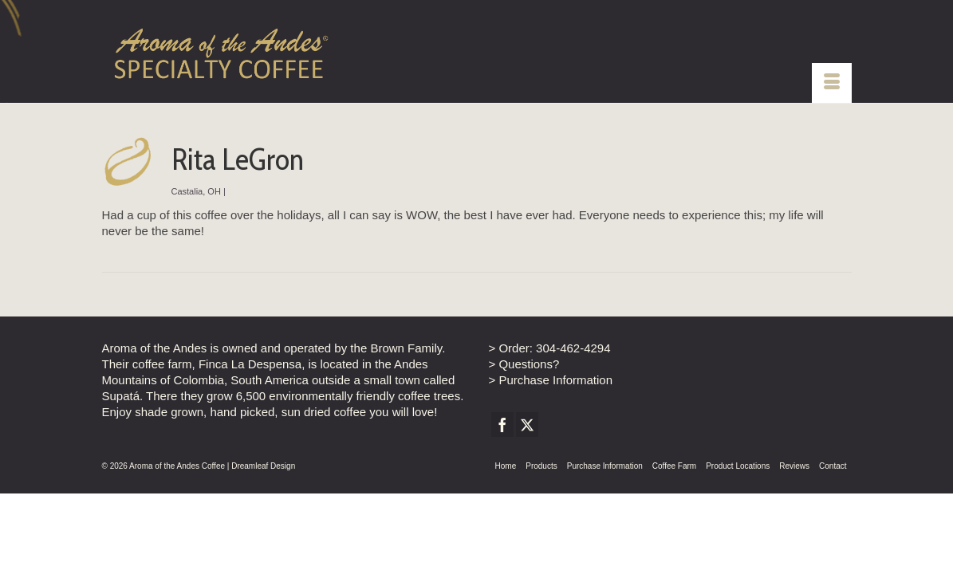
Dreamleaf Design (263, 518)
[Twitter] (527, 477)
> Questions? (524, 416)
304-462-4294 (573, 400)
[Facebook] (502, 477)
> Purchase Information (551, 432)
